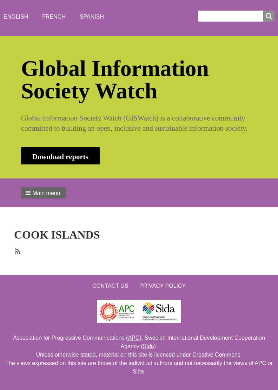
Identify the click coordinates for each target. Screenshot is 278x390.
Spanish (92, 17)
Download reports (60, 156)
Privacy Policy (162, 286)
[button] (43, 193)
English (16, 17)
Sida (148, 346)
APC (133, 338)
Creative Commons (216, 355)
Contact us (110, 286)
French (54, 17)
